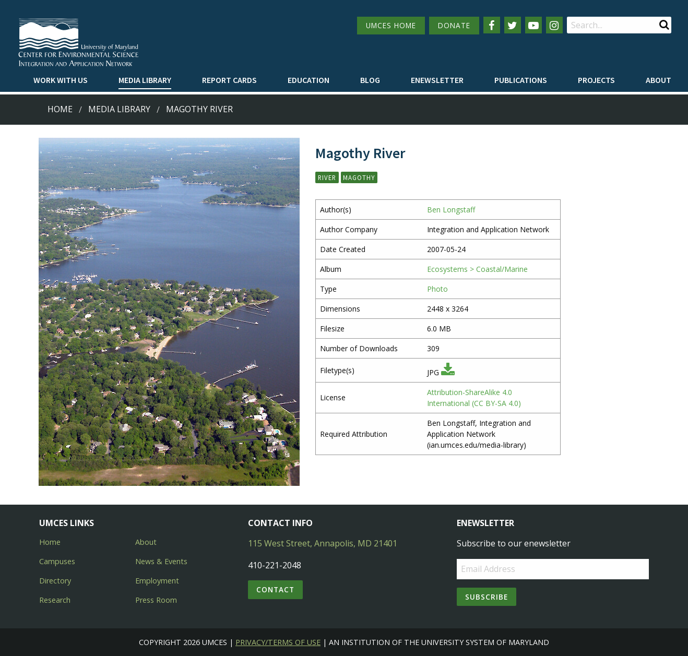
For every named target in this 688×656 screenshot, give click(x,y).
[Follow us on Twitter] (512, 25)
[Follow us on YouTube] (533, 25)
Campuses (57, 561)
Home (60, 109)
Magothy (359, 177)
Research (54, 600)
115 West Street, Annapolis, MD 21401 (322, 543)
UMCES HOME (391, 25)
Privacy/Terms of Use (278, 642)
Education (308, 80)
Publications (520, 80)
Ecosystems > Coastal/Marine (477, 269)
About (658, 80)
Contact (275, 589)
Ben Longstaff (451, 209)
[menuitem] (60, 80)
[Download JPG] (448, 372)
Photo (437, 289)
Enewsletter (437, 80)
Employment (157, 581)
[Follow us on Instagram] (554, 25)
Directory (55, 581)
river (327, 177)
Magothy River (199, 109)
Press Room (156, 600)
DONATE (454, 25)
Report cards (229, 80)
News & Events (161, 561)
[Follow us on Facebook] (491, 25)
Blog (370, 80)
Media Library (144, 80)
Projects (596, 80)
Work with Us (60, 80)
